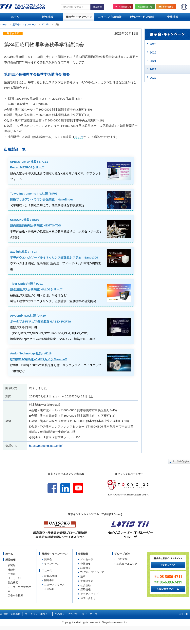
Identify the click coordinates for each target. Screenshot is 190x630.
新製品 (11, 565)
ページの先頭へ (181, 461)
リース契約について (123, 6)
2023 (153, 69)
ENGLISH (184, 7)
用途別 (11, 574)
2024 (153, 61)
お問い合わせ (167, 6)
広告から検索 (15, 595)
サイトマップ (89, 614)
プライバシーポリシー (37, 614)
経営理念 (85, 568)
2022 (153, 77)
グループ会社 (122, 553)
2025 (153, 52)
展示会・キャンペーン (24, 24)
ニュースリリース (54, 584)
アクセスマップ (89, 593)
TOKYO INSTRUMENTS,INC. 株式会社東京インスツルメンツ (22, 6)
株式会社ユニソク (127, 563)
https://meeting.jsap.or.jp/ (46, 445)
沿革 (83, 576)
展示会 (48, 559)
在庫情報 (49, 588)
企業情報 (83, 553)
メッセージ (86, 559)
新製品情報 (50, 576)
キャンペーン (52, 563)
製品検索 (13, 582)
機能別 (11, 569)
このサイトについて (66, 614)
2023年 (45, 24)
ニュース (47, 570)
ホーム (3, 24)
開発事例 (49, 580)
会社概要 (85, 563)
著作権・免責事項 (10, 614)
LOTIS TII (122, 559)
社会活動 (146, 6)
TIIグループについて (92, 572)
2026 (153, 44)
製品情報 (10, 559)
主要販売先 (86, 580)
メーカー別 (14, 578)
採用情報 (85, 589)
